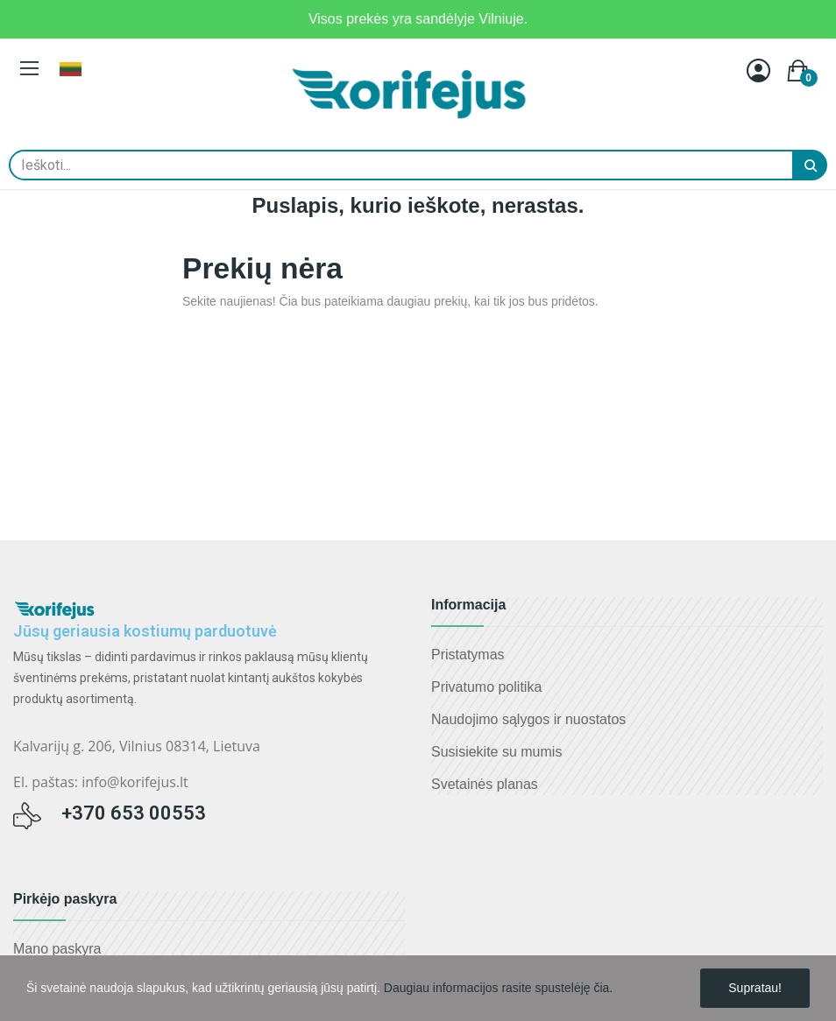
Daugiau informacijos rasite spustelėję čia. (498, 988)
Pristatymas (468, 654)
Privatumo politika (486, 686)
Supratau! (755, 988)
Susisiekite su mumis (496, 751)
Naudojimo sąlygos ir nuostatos (528, 719)
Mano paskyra (57, 948)
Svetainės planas (484, 784)
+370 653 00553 (133, 813)
